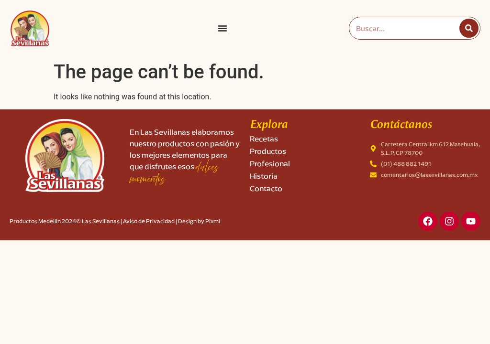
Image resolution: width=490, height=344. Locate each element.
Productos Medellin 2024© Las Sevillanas (65, 221)
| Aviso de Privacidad (148, 221)
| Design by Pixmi (198, 221)
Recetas (264, 139)
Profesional (270, 164)
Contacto (266, 188)
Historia (264, 176)
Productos (268, 151)
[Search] (469, 28)
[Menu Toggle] (222, 28)
